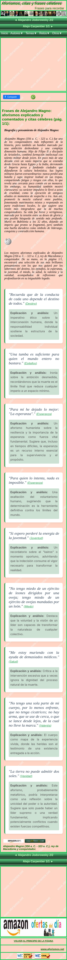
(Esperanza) (44, 414)
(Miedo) (28, 606)
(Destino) (31, 303)
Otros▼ (57, 33)
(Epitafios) (30, 363)
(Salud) (13, 661)
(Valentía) (45, 725)
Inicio (4, 33)
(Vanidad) (26, 776)
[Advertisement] (33, 65)
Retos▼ (44, 33)
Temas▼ (31, 33)
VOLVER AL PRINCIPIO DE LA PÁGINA (33, 941)
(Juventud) (36, 538)
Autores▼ (16, 33)
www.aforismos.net (52, 949)
